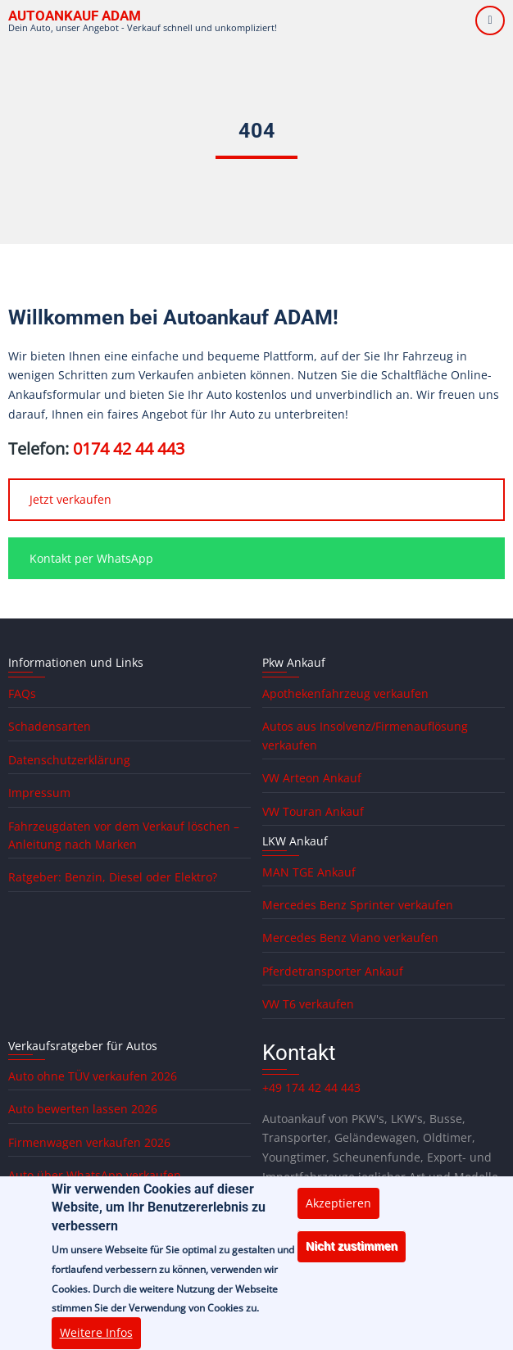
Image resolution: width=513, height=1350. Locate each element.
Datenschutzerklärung (69, 760)
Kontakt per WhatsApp (91, 558)
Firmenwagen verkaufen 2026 (89, 1142)
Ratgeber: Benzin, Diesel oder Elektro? (112, 877)
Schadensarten (49, 726)
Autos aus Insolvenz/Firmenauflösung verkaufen (365, 735)
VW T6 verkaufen (308, 1004)
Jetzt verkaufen (70, 499)
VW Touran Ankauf (313, 811)
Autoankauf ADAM (74, 15)
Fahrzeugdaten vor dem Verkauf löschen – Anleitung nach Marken (123, 835)
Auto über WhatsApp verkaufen (94, 1175)
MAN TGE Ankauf (309, 872)
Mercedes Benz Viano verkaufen (350, 937)
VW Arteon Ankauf (311, 778)
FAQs (22, 693)
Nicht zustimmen (351, 1259)
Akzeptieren (338, 1216)
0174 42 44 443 (128, 448)
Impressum (39, 792)
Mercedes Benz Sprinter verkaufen (357, 905)
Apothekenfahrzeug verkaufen (345, 693)
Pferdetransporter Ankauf (332, 971)
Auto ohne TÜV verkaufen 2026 (92, 1076)
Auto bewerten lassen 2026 (82, 1109)
